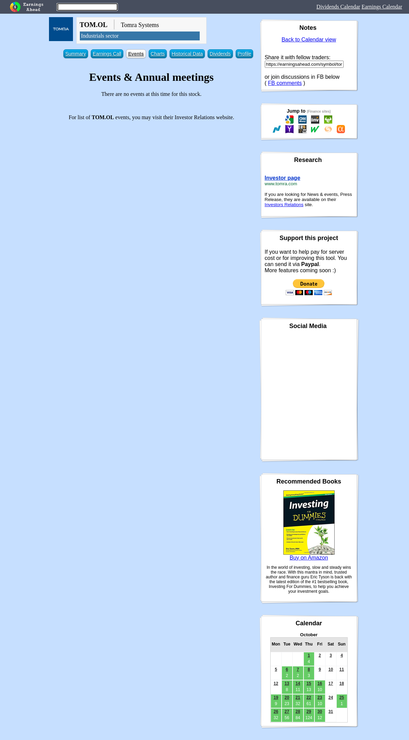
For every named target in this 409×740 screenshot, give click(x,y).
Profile (244, 53)
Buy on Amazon (308, 558)
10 (331, 669)
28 (298, 711)
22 (309, 697)
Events (136, 53)
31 (331, 711)
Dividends (220, 53)
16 (320, 683)
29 (309, 711)
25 (341, 697)
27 (287, 711)
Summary (75, 53)
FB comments (285, 83)
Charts (158, 53)
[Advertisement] (151, 174)
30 (320, 711)
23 (320, 697)
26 (276, 711)
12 (276, 683)
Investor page (282, 178)
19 (276, 697)
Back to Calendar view (309, 39)
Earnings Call (107, 53)
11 (341, 669)
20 (287, 697)
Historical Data (187, 53)
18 (341, 683)
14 (298, 683)
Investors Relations (284, 204)
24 (331, 697)
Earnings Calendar (381, 7)
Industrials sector (100, 36)
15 (309, 683)
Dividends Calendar (338, 7)
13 (287, 683)
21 (298, 697)
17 (331, 683)
